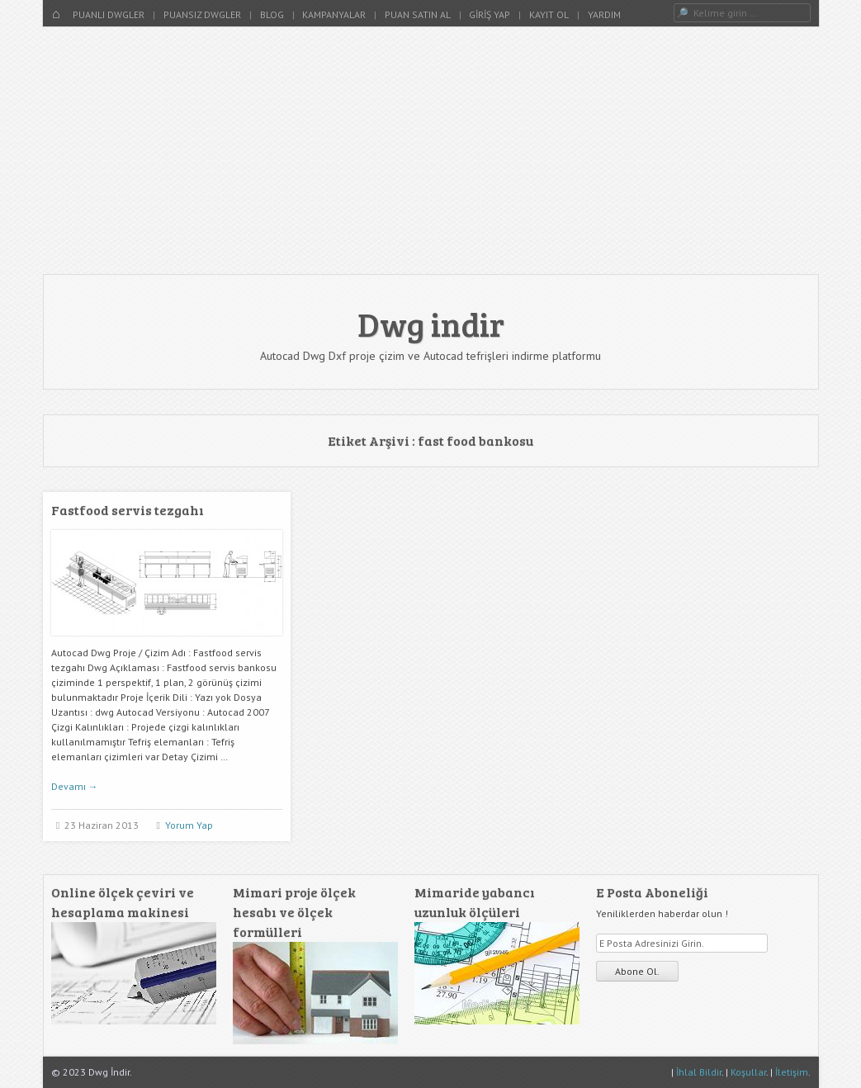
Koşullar (748, 1072)
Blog (272, 14)
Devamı (74, 786)
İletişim (791, 1072)
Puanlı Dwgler (108, 14)
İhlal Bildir (698, 1072)
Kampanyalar (334, 14)
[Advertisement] (431, 150)
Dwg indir (430, 323)
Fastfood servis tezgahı (127, 509)
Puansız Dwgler (202, 14)
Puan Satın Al (418, 14)
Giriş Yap (489, 14)
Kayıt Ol (549, 14)
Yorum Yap (189, 825)
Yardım (604, 14)
